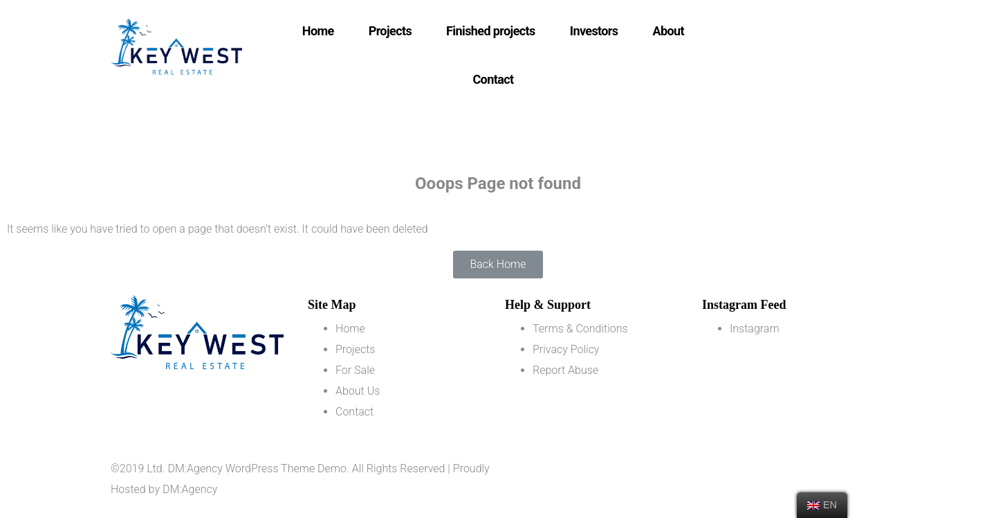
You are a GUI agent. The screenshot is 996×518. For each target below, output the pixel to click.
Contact (492, 79)
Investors (594, 31)
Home (318, 31)
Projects (390, 31)
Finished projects (490, 31)
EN (822, 504)
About (669, 31)
